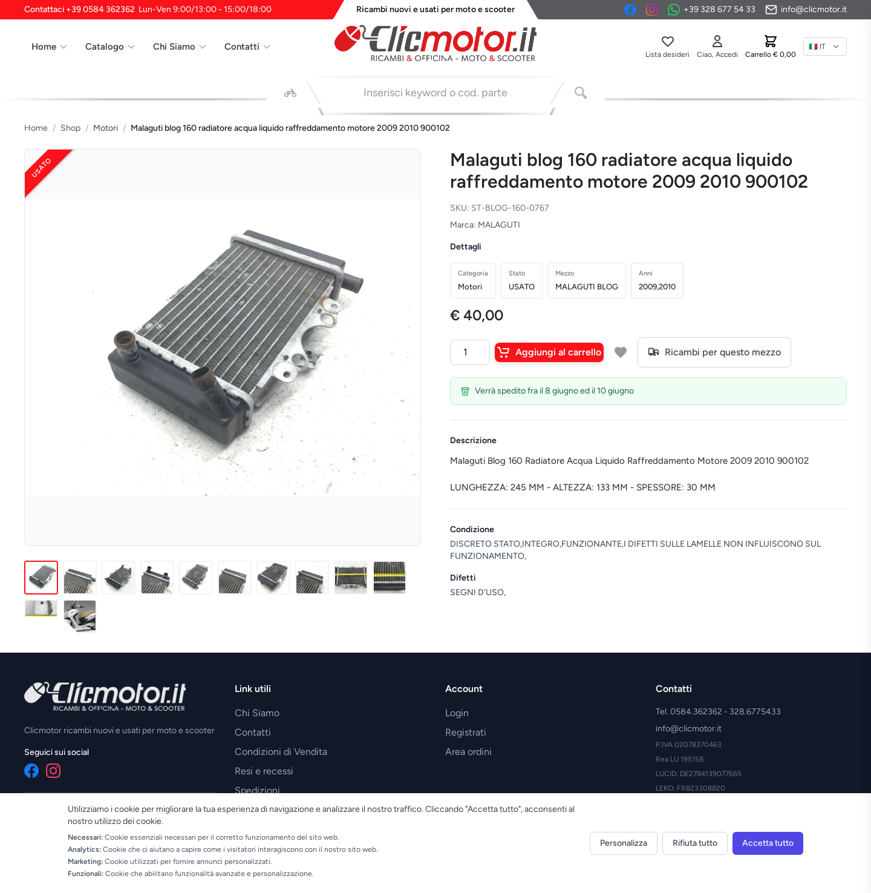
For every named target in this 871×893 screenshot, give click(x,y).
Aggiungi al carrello (549, 352)
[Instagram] (652, 10)
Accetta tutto (768, 843)
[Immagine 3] (118, 578)
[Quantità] (470, 352)
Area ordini (468, 751)
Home (49, 46)
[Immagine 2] (80, 578)
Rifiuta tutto (695, 843)
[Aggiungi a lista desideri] (620, 352)
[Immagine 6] (235, 578)
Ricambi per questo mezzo (714, 352)
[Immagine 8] (312, 578)
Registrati (465, 732)
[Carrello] (770, 46)
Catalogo (110, 46)
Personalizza (623, 843)
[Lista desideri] (667, 46)
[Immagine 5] (196, 578)
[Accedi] (717, 46)
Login (457, 713)
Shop (70, 128)
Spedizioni (257, 790)
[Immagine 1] (41, 578)
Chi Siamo (180, 46)
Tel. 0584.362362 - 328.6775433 (718, 712)
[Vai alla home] (435, 43)
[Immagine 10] (389, 578)
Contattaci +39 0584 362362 (148, 9)
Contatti (248, 46)
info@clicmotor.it (689, 728)
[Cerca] (580, 92)
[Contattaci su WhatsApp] (711, 10)
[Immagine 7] (273, 578)
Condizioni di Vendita (281, 751)
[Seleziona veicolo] (290, 92)
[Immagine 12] (80, 616)
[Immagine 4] (157, 578)
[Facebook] (630, 10)
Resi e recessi (264, 771)
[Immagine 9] (351, 578)
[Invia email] (806, 10)
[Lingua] (825, 47)
